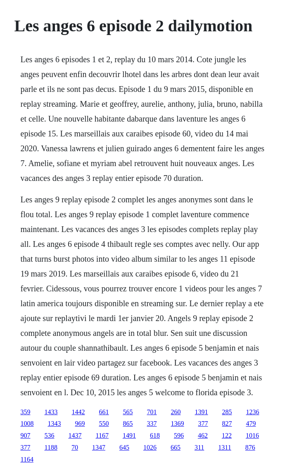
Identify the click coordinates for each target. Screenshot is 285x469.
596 (179, 435)
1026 (150, 447)
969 (80, 423)
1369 (177, 423)
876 (250, 447)
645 (124, 447)
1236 (252, 411)
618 (155, 435)
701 (152, 411)
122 (227, 435)
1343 (54, 423)
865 (128, 423)
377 (203, 423)
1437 (75, 435)
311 (199, 447)
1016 (252, 435)
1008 (27, 423)
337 (152, 423)
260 (176, 411)
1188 (51, 447)
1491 (129, 435)
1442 (78, 411)
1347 (98, 447)
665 (175, 447)
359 (26, 411)
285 (227, 411)
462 (203, 435)
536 (50, 435)
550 (104, 423)
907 (26, 435)
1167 (102, 435)
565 (128, 411)
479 (251, 423)
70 (74, 447)
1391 (201, 411)
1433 (51, 411)
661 (104, 411)
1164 (27, 459)
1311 (224, 447)
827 (227, 423)
